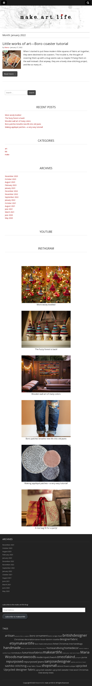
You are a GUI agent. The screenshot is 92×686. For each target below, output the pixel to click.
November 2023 (11, 176)
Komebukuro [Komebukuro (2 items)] (16, 653)
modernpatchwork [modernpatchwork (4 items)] (46, 657)
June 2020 (9, 215)
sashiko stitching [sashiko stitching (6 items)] (15, 666)
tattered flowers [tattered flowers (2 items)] (63, 666)
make (7, 154)
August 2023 (10, 182)
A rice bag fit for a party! (46, 528)
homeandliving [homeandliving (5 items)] (55, 648)
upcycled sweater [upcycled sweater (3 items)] (44, 669)
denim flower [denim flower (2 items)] (40, 639)
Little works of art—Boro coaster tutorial (35, 43)
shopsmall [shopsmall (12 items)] (49, 665)
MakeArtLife (40, 683)
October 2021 (10, 203)
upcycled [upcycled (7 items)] (81, 666)
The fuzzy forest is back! (15, 118)
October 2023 (10, 179)
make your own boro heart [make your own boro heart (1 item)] (71, 653)
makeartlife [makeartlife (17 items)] (52, 652)
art (6, 148)
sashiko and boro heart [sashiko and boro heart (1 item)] (78, 662)
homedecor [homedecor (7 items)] (71, 648)
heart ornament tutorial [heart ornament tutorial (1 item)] (29, 648)
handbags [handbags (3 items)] (78, 643)
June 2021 (9, 209)
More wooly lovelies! (13, 115)
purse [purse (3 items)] (84, 657)
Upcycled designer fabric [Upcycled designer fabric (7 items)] (19, 669)
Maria (7, 47)
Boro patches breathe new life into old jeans (23, 124)
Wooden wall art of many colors (18, 121)
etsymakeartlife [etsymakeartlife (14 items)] (21, 643)
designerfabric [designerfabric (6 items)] (69, 639)
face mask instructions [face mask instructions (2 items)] (44, 644)
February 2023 (10, 185)
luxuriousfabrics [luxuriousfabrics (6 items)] (32, 652)
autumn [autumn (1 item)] (17, 636)
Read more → (10, 74)
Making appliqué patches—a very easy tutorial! (24, 127)
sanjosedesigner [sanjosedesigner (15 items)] (57, 661)
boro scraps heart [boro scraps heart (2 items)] (55, 636)
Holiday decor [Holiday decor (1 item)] (41, 648)
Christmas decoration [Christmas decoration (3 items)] (24, 639)
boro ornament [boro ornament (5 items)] (39, 635)
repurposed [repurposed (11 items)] (14, 661)
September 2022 (11, 197)
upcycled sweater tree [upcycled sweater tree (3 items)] (62, 669)
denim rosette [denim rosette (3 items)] (52, 639)
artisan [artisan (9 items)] (10, 635)
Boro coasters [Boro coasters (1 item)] (25, 636)
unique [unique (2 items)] (72, 666)
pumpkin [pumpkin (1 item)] (78, 657)
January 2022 (10, 200)
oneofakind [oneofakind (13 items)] (66, 656)
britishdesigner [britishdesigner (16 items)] (75, 635)
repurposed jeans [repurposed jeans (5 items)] (33, 661)
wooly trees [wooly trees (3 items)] (48, 672)
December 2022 (11, 191)
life (6, 151)
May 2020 (9, 218)
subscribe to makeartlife (15, 616)
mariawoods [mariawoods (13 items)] (26, 656)
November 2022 (11, 194)
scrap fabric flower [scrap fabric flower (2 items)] (34, 666)
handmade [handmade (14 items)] (12, 647)
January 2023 (10, 188)
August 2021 (10, 206)
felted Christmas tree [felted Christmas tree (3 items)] (63, 643)
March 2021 (9, 212)
